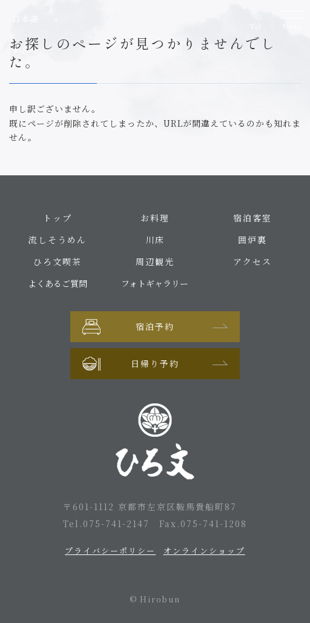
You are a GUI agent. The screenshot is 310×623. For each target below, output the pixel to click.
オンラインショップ (204, 550)
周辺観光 (155, 261)
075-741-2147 (116, 523)
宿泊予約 (155, 326)
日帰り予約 (155, 363)
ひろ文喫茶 (57, 261)
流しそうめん (57, 240)
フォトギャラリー (154, 283)
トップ (57, 218)
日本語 (25, 18)
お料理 (155, 218)
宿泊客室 (252, 218)
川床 (155, 240)
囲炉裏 (252, 240)
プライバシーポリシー (110, 550)
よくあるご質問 (57, 283)
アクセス (252, 261)
